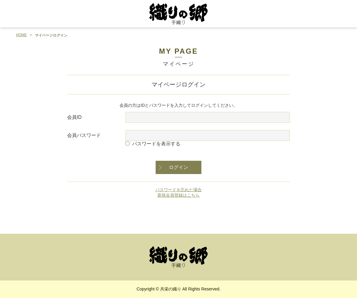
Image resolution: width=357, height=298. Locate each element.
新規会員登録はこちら (178, 195)
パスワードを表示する (156, 143)
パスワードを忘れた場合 (178, 189)
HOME (21, 35)
